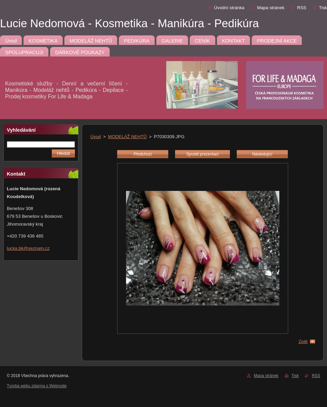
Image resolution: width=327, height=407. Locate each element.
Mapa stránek (270, 7)
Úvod (95, 136)
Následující (262, 154)
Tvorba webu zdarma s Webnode (37, 386)
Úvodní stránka (229, 7)
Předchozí (143, 154)
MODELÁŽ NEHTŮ (127, 136)
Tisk (323, 7)
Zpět (303, 341)
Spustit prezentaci (202, 154)
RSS (301, 7)
